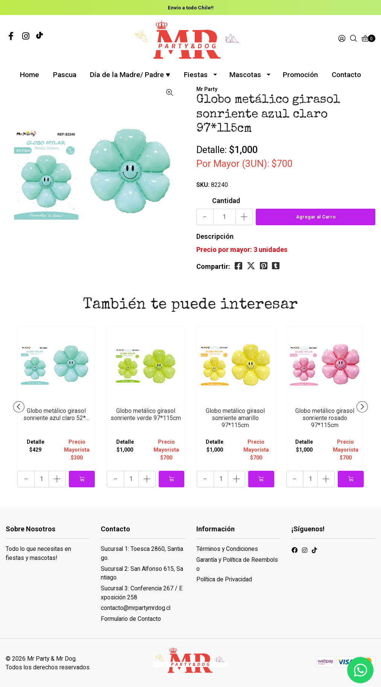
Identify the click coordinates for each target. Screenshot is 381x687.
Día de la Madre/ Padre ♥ (130, 74)
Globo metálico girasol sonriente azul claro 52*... (56, 414)
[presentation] (18, 407)
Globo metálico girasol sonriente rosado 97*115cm (324, 418)
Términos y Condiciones (227, 548)
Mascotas (245, 74)
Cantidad (226, 201)
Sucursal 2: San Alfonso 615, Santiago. (142, 573)
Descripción (215, 236)
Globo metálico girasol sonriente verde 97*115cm (146, 414)
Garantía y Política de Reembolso (237, 564)
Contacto (346, 74)
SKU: (202, 184)
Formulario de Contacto (131, 618)
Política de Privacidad (224, 579)
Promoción (300, 74)
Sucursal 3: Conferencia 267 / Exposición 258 (141, 593)
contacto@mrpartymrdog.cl (135, 607)
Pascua (64, 74)
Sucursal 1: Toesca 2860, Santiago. (142, 553)
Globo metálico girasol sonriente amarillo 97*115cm (235, 418)
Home (29, 74)
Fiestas (196, 74)
